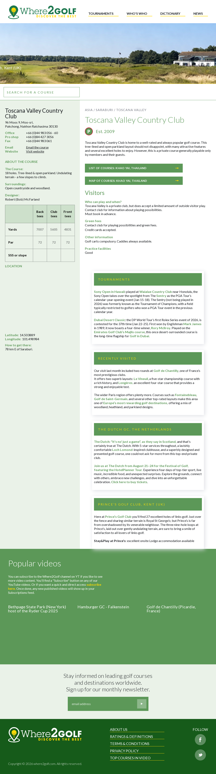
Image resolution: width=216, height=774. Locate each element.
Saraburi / (105, 110)
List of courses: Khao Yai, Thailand (134, 168)
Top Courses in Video (130, 758)
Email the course (37, 147)
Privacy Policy (124, 751)
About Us (118, 729)
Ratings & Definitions (131, 736)
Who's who (137, 13)
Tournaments (101, 13)
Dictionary (170, 13)
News (198, 13)
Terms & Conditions (129, 743)
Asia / (90, 110)
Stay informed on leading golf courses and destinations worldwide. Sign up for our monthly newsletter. (108, 682)
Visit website (35, 151)
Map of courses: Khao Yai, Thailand (134, 180)
